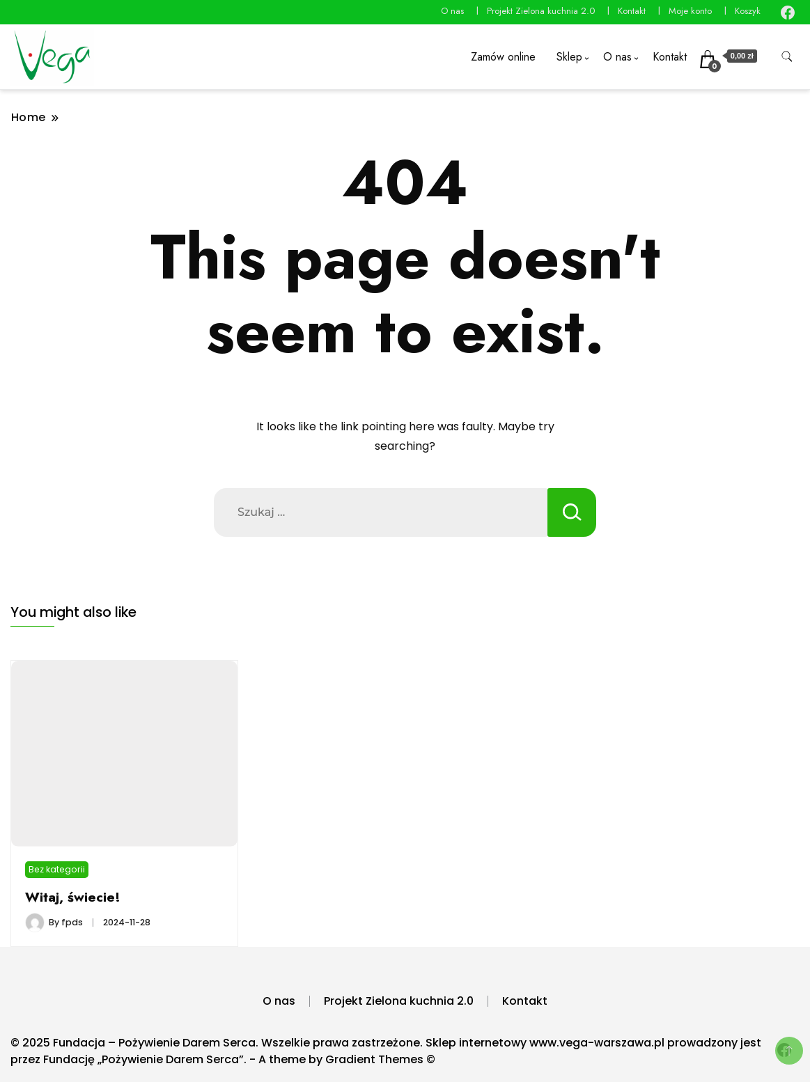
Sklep (569, 57)
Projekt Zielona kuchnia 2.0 (541, 10)
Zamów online (503, 57)
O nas (452, 10)
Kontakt (632, 10)
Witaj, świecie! (72, 897)
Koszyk (748, 10)
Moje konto (690, 10)
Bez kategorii (57, 869)
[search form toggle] (787, 57)
